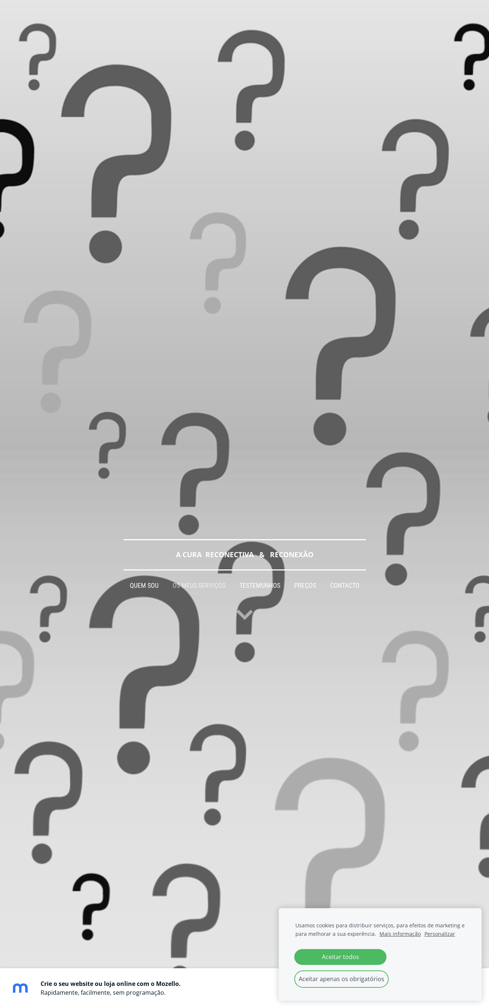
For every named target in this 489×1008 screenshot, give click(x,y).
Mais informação (400, 933)
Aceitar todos (340, 957)
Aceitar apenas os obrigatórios (341, 979)
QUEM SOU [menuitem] (144, 585)
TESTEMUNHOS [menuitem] (259, 585)
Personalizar (439, 933)
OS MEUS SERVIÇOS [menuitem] (199, 585)
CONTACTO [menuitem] (345, 585)
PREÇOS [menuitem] (305, 585)
